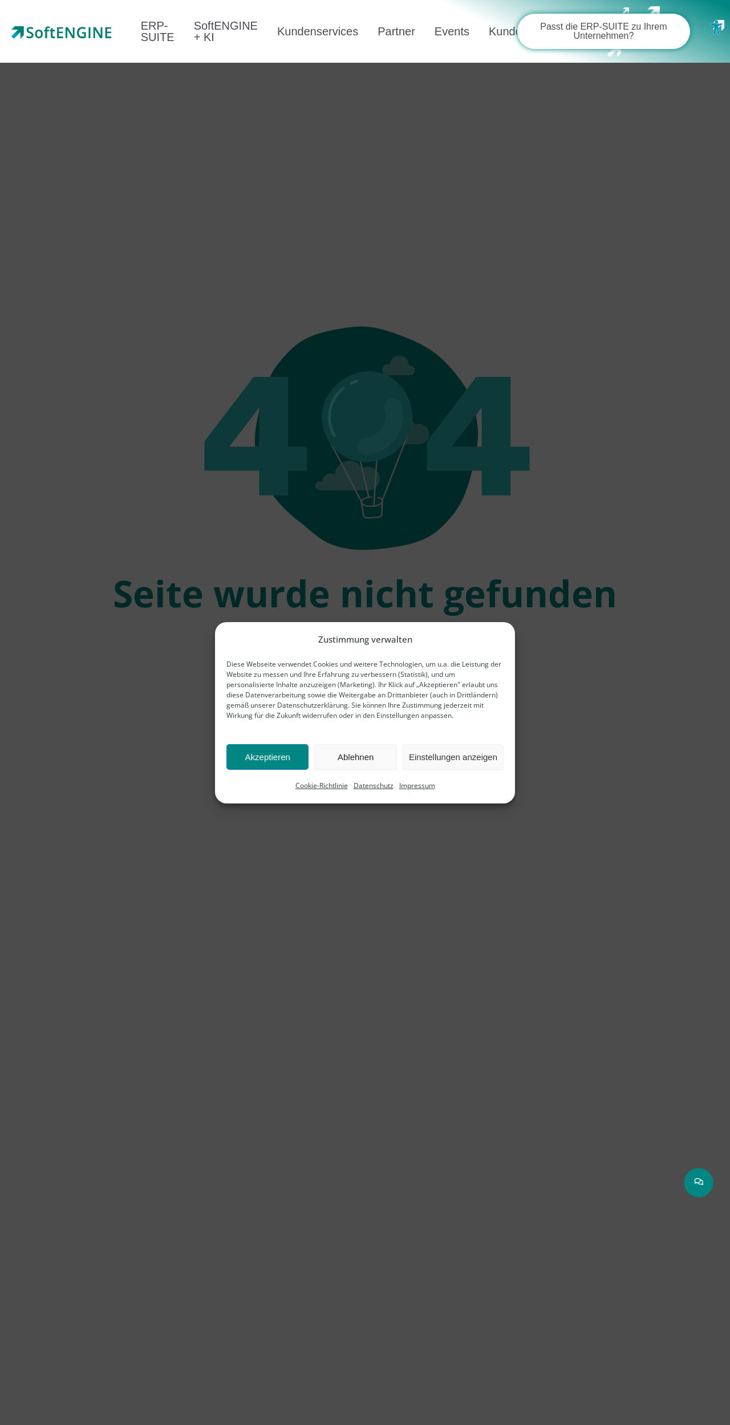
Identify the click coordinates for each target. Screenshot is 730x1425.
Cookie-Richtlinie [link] (321, 785)
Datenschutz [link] (374, 785)
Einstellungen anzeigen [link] (453, 757)
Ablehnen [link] (356, 757)
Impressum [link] (417, 785)
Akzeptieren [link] (267, 757)
